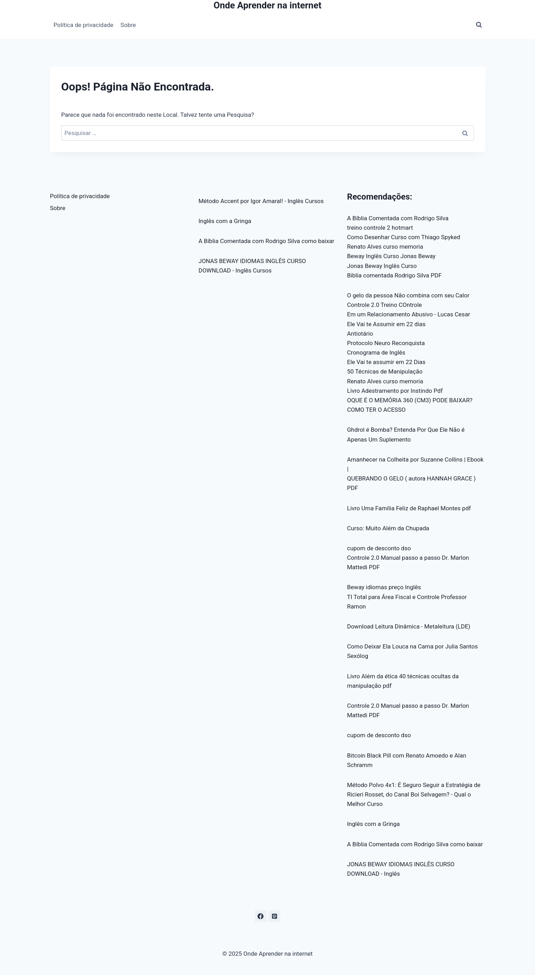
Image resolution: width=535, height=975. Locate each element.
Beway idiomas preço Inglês (384, 587)
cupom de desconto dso (379, 548)
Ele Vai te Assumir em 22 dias (386, 324)
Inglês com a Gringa (225, 220)
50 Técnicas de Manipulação (385, 371)
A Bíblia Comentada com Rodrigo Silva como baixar (267, 240)
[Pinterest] (274, 916)
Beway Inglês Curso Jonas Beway (391, 256)
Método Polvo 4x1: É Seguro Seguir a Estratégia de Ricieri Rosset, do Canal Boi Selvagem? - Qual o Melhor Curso (414, 794)
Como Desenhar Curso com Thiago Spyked (403, 237)
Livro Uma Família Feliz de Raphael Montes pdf (409, 508)
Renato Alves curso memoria (385, 246)
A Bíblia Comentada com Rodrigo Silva (398, 218)
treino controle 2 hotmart (380, 227)
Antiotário (360, 333)
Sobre (128, 24)
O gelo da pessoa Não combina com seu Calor (408, 295)
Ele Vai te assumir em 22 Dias (386, 361)
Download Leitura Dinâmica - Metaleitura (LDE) (409, 626)
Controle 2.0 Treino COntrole (384, 304)
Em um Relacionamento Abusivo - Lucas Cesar (408, 314)
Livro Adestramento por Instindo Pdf (395, 390)
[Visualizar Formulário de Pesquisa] (479, 25)
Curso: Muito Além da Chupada (388, 528)
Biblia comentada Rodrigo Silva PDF (394, 275)
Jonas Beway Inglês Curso (382, 265)
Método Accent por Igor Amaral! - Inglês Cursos (261, 200)
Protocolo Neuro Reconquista (386, 343)
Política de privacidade (84, 24)
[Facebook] (261, 916)
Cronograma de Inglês (376, 352)
